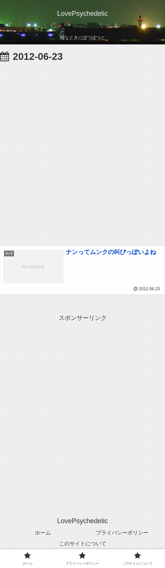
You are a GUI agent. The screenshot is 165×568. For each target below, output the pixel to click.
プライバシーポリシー (122, 533)
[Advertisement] (82, 152)
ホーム (43, 533)
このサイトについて (82, 544)
